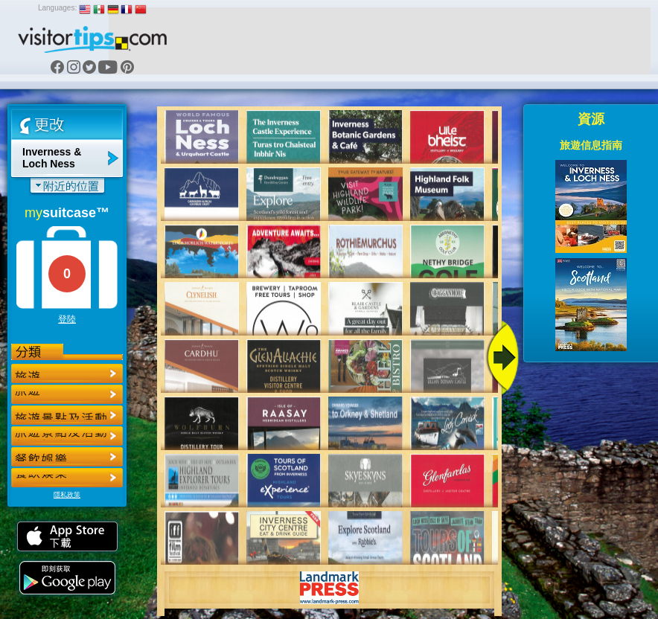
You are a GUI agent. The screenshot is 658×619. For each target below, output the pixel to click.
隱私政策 (67, 494)
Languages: (57, 8)
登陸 (67, 319)
